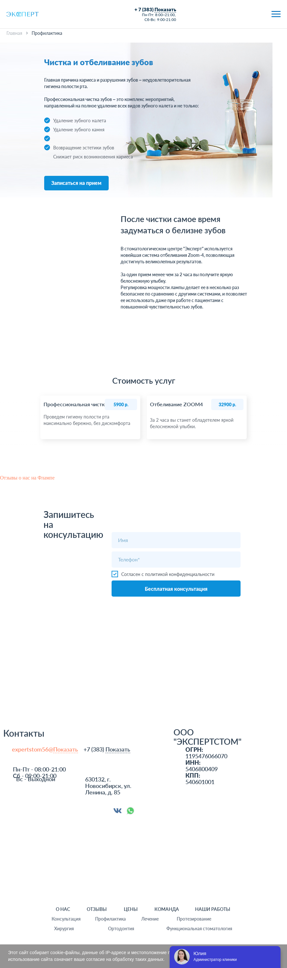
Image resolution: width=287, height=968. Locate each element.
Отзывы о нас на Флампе (27, 477)
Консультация (66, 919)
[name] (176, 540)
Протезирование (194, 919)
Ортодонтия (121, 928)
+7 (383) (107, 749)
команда (166, 909)
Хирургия (64, 928)
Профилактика (110, 919)
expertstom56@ (45, 749)
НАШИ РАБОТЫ (212, 909)
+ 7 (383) (155, 9)
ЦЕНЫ (131, 909)
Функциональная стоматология (199, 928)
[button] (76, 183)
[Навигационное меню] (276, 14)
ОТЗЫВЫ (97, 909)
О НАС (63, 909)
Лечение (150, 919)
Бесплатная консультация (176, 589)
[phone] (176, 559)
